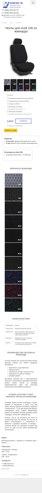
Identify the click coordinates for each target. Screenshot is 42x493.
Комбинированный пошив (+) (20, 98)
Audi (11, 22)
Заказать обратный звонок (13, 17)
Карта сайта (5, 469)
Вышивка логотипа (14, 107)
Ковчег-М (25, 475)
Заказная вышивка (14, 111)
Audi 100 (18, 22)
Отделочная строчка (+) (18, 101)
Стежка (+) (13, 104)
